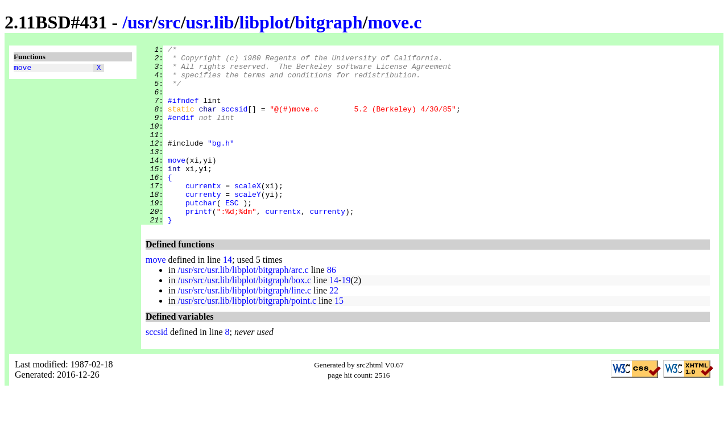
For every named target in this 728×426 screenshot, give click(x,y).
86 (331, 306)
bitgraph (328, 22)
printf (198, 245)
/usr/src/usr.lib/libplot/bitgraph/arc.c (242, 306)
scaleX (247, 214)
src (169, 22)
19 (345, 316)
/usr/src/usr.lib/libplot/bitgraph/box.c (244, 316)
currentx (203, 214)
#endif (181, 132)
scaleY (247, 225)
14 (227, 295)
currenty (203, 225)
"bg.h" (221, 163)
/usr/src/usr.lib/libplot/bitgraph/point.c (246, 336)
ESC (231, 235)
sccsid (234, 122)
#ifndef (183, 112)
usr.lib (210, 22)
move (22, 69)
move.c (394, 22)
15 (339, 336)
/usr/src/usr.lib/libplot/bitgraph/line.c (244, 326)
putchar (201, 235)
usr (139, 22)
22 (333, 326)
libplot (264, 22)
